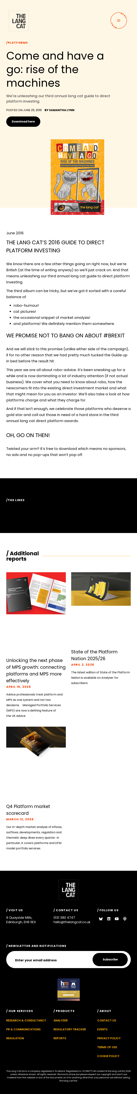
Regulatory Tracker (70, 1029)
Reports (60, 1038)
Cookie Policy (108, 1056)
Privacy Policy (109, 1038)
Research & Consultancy (26, 1020)
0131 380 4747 (64, 917)
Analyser (61, 1020)
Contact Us (106, 1020)
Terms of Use (107, 1047)
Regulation (15, 1038)
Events (102, 1029)
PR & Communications (23, 1029)
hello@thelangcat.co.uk (72, 922)
